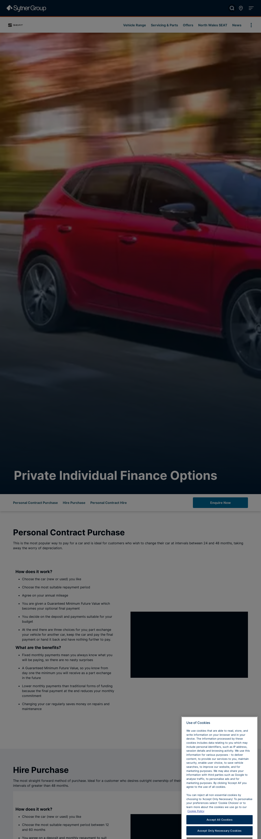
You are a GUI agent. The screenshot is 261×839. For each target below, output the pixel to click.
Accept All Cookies (220, 827)
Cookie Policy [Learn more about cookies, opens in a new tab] (195, 818)
